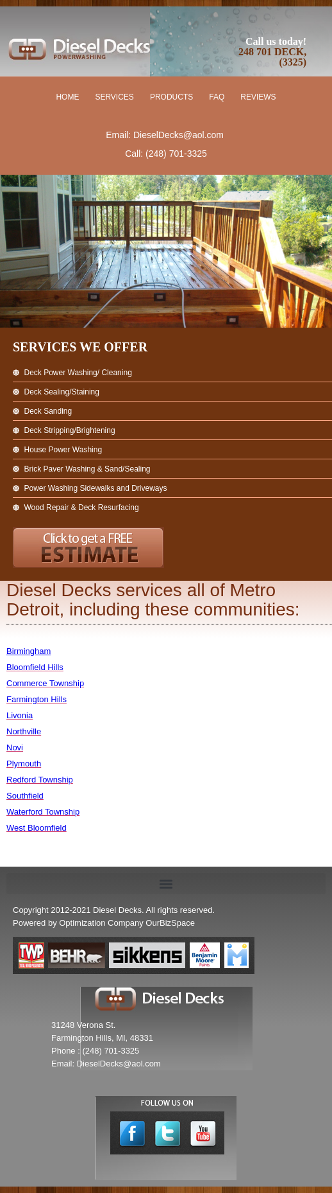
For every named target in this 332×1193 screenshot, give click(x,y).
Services (114, 97)
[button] (166, 883)
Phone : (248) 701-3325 (95, 1051)
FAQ (216, 97)
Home (67, 97)
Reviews (258, 97)
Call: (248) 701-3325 (166, 153)
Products (171, 97)
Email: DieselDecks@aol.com (165, 135)
